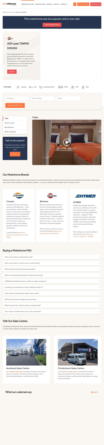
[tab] (15, 118)
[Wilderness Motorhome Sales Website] (9, 4)
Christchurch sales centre (68, 371)
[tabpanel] (66, 141)
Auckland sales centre (16, 371)
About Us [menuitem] (56, 4)
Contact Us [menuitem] (63, 4)
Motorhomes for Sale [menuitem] (28, 4)
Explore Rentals (83, 4)
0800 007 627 (95, 4)
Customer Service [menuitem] (40, 4)
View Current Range (52, 24)
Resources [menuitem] (49, 4)
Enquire (12, 71)
